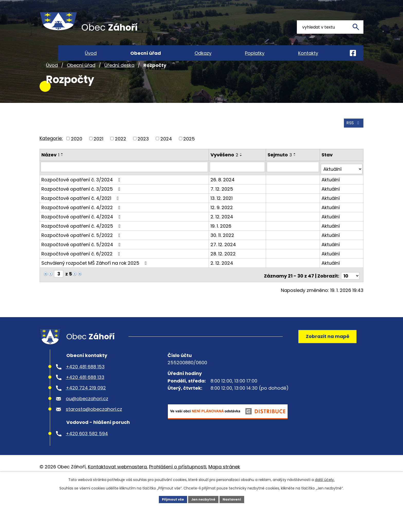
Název (50, 173)
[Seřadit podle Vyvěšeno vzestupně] (242, 172)
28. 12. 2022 (223, 269)
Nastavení (235, 498)
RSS (352, 141)
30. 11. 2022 (223, 251)
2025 (189, 157)
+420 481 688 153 (85, 385)
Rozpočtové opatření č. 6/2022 (81, 269)
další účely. (325, 478)
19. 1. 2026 (221, 241)
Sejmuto (280, 173)
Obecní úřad (81, 84)
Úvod (52, 84)
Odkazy (203, 53)
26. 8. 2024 (223, 195)
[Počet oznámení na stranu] (350, 289)
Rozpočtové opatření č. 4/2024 (82, 232)
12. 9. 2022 (222, 223)
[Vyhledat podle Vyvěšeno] (238, 185)
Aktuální (331, 195)
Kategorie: (51, 156)
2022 (120, 157)
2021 (98, 157)
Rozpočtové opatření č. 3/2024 (81, 195)
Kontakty (308, 53)
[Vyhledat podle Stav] (341, 185)
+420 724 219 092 (86, 407)
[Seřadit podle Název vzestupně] (62, 172)
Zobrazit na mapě (323, 353)
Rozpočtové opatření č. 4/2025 (82, 241)
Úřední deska (119, 84)
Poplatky (254, 53)
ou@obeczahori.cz (87, 417)
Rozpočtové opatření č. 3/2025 (81, 204)
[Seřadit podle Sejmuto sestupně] (295, 174)
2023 (143, 157)
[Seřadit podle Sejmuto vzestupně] (295, 172)
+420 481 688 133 (85, 396)
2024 (166, 157)
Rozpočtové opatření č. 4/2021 (81, 214)
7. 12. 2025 (222, 204)
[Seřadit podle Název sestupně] (62, 174)
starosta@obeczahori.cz (94, 428)
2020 (76, 157)
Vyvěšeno (225, 173)
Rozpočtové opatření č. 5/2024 (82, 260)
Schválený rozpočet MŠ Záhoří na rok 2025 (95, 278)
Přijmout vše (169, 498)
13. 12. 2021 (222, 214)
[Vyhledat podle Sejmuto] (293, 185)
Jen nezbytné (203, 498)
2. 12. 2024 (222, 232)
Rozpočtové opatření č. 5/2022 (81, 251)
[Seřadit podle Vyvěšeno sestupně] (242, 174)
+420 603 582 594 (87, 452)
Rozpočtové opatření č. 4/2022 (81, 223)
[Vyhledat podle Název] (125, 185)
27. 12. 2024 (224, 260)
